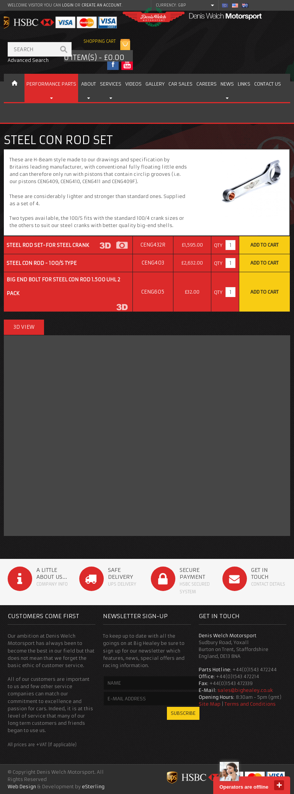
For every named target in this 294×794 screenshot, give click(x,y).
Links (244, 84)
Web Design (22, 786)
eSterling (93, 786)
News (227, 84)
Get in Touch (260, 573)
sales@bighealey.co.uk (245, 690)
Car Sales (180, 84)
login (68, 5)
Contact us (267, 84)
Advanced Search (28, 60)
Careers (206, 84)
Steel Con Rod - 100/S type (42, 263)
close (279, 785)
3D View (23, 327)
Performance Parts (51, 84)
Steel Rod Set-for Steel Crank (48, 245)
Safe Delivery (120, 573)
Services (110, 84)
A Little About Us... (51, 573)
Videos (133, 84)
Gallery (155, 84)
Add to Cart (264, 245)
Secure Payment (192, 573)
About (88, 84)
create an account (101, 5)
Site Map (209, 704)
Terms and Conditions (250, 704)
